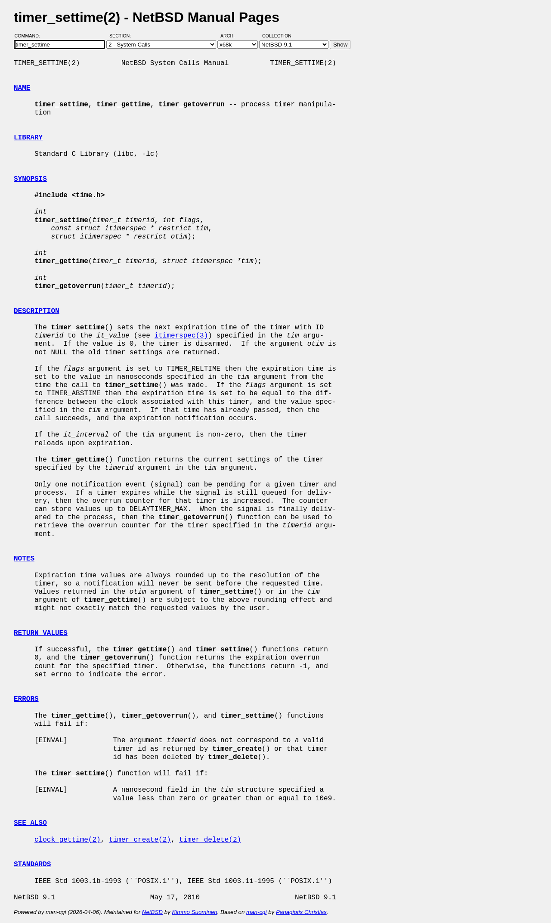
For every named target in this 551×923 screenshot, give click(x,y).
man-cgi (256, 912)
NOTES (24, 559)
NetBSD (152, 912)
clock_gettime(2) (67, 840)
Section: (122, 35)
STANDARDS (32, 864)
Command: (30, 35)
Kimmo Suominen (194, 912)
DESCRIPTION (36, 311)
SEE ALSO (30, 823)
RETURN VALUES (41, 633)
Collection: (277, 35)
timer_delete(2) (210, 840)
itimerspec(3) (181, 336)
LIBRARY (28, 137)
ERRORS (26, 699)
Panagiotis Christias (301, 912)
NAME (22, 88)
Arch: (231, 35)
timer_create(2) (140, 840)
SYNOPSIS (30, 179)
